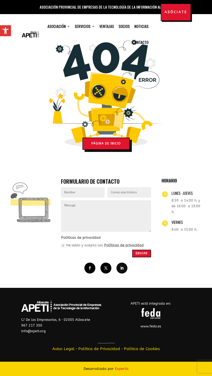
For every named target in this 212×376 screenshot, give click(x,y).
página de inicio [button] (106, 143)
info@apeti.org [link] (33, 331)
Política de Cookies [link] (142, 348)
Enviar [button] (142, 253)
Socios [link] (124, 26)
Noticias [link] (141, 26)
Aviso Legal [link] (63, 348)
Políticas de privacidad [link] (124, 245)
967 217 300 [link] (31, 325)
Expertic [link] (122, 369)
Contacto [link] (140, 42)
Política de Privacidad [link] (99, 348)
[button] (89, 268)
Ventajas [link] (106, 26)
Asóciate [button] (176, 12)
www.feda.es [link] (150, 326)
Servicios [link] (82, 26)
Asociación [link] (56, 26)
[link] (5, 30)
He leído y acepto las (102, 245)
